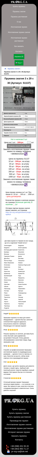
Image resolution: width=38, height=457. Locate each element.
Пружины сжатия (19, 11)
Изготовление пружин (19, 27)
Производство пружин (19, 421)
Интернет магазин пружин (19, 432)
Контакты (19, 51)
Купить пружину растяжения (19, 417)
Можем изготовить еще (19, 146)
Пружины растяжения (19, 17)
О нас (19, 22)
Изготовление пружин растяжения (19, 39)
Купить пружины (19, 6)
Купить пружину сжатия (19, 413)
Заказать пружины (19, 436)
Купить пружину (19, 409)
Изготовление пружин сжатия (19, 32)
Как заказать (19, 46)
